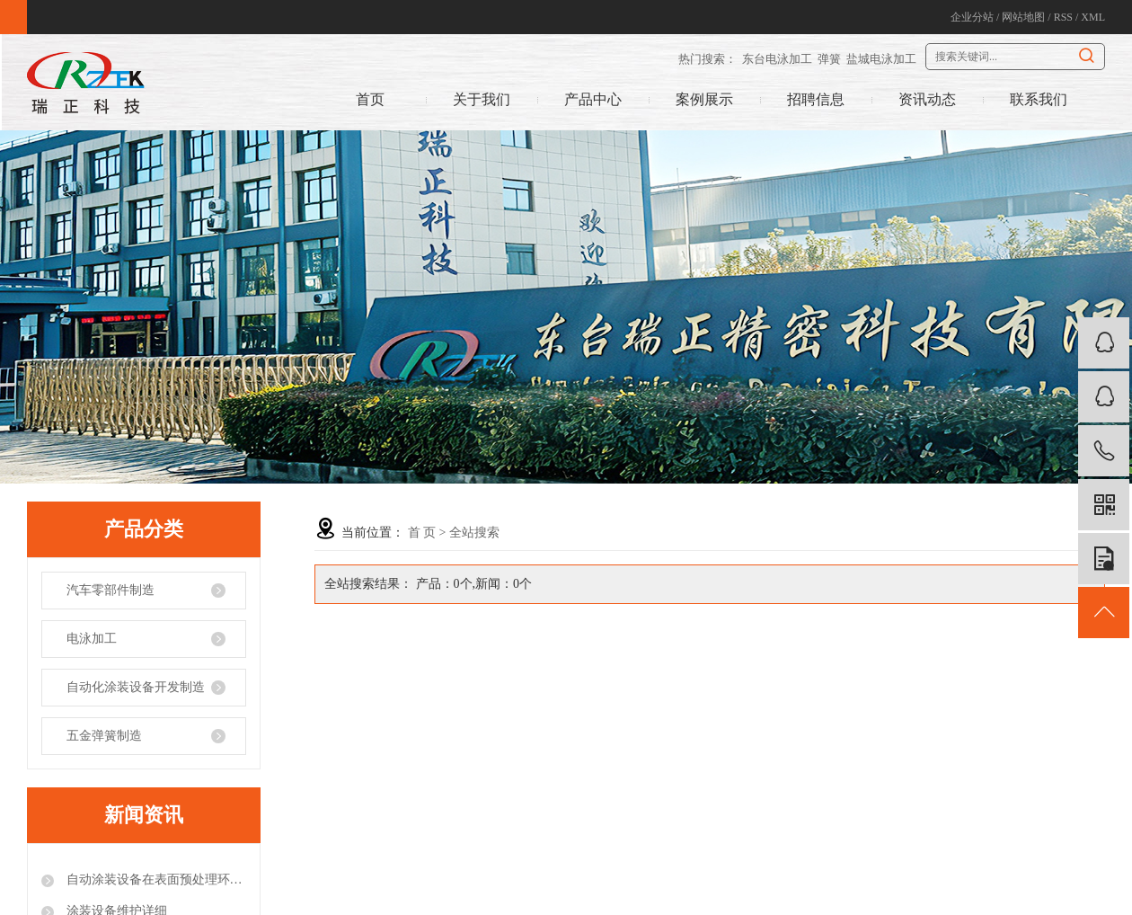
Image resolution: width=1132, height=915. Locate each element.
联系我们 (1038, 99)
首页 (370, 99)
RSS (1063, 17)
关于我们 (481, 99)
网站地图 (1023, 17)
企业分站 (972, 17)
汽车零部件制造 (110, 590)
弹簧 (829, 59)
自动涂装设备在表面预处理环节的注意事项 (154, 879)
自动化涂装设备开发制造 (135, 687)
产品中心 (593, 99)
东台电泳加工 (777, 59)
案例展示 (704, 99)
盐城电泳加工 (881, 59)
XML (1093, 17)
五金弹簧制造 (104, 735)
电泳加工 (91, 638)
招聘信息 (816, 99)
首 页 (422, 532)
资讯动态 (927, 99)
